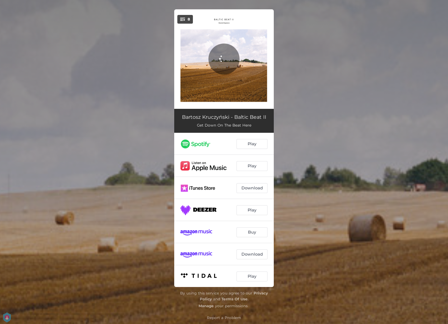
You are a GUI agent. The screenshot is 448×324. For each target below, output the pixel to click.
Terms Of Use (235, 299)
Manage (206, 305)
